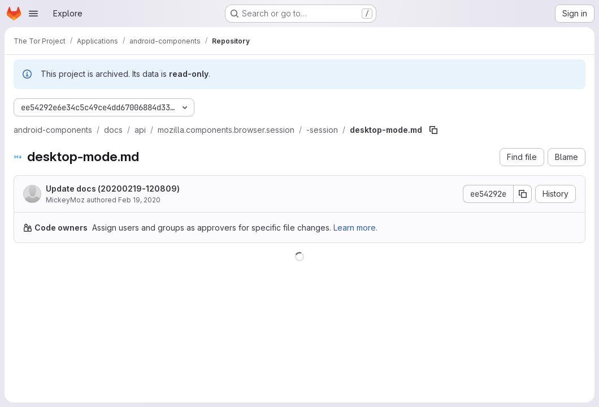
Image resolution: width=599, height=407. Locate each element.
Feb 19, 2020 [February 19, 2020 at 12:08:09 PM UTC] (139, 200)
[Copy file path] (433, 130)
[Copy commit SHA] (523, 194)
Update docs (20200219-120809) (113, 188)
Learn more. (355, 227)
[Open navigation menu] (33, 14)
